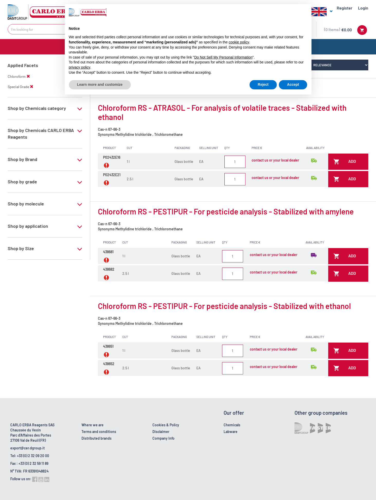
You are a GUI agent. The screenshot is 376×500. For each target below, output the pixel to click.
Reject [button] (263, 84)
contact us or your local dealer (275, 160)
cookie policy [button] (239, 42)
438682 (108, 269)
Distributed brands (96, 438)
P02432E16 (111, 157)
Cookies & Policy (165, 425)
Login (363, 7)
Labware (230, 431)
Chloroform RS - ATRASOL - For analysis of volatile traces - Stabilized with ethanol (222, 112)
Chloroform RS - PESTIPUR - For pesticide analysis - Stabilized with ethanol (224, 305)
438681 (108, 252)
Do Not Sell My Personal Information (223, 57)
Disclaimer (160, 431)
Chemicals (232, 425)
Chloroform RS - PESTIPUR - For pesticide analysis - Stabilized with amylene (226, 211)
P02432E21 (112, 175)
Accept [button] (293, 84)
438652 (108, 364)
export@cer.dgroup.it (27, 448)
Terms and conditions (98, 431)
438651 (108, 346)
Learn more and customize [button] (100, 84)
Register (344, 7)
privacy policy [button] (79, 67)
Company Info (163, 438)
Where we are (92, 425)
